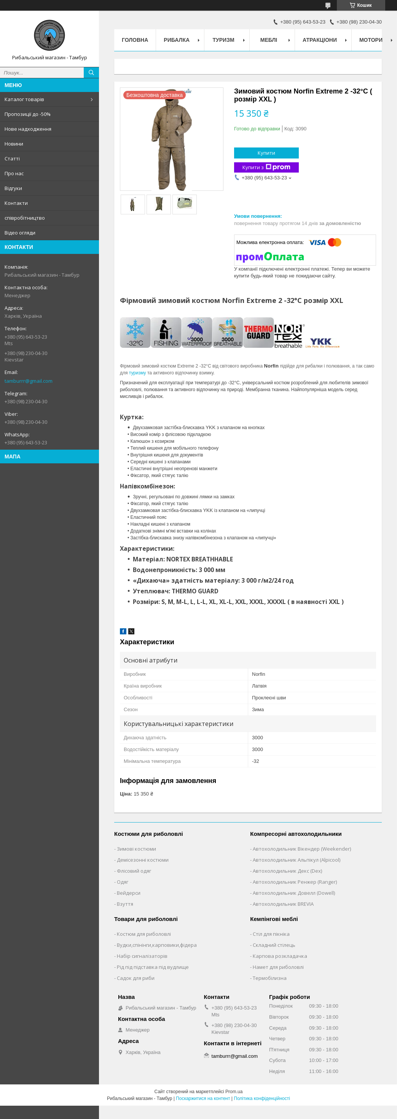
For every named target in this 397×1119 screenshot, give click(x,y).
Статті (12, 158)
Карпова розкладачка (280, 956)
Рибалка (177, 40)
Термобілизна (270, 978)
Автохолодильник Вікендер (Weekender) (302, 848)
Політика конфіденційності (262, 1098)
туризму (137, 373)
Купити (266, 152)
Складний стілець (274, 944)
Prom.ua (233, 1091)
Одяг (122, 881)
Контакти (16, 203)
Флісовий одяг (134, 870)
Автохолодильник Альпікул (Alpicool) (296, 859)
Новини (14, 143)
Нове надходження (28, 128)
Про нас (14, 173)
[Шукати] (91, 72)
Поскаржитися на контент (203, 1098)
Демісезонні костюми (143, 859)
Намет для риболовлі (278, 967)
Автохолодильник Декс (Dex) (287, 870)
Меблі (268, 40)
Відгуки (13, 188)
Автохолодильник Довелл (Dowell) (294, 892)
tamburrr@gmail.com (29, 380)
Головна (135, 40)
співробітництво (25, 217)
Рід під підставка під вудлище (153, 967)
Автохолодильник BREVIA (283, 903)
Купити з (266, 167)
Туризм (223, 40)
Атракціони (320, 40)
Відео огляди (20, 232)
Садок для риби (136, 978)
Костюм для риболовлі (144, 933)
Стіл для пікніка (271, 933)
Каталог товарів (24, 99)
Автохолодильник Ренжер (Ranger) (295, 881)
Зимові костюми (136, 848)
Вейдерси (128, 892)
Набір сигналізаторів (142, 956)
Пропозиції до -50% (28, 114)
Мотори (371, 40)
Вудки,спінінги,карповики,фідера (157, 944)
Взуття (125, 903)
